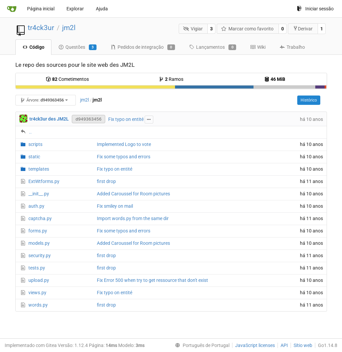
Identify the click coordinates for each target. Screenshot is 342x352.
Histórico (309, 100)
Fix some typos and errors (123, 156)
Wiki (258, 47)
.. (30, 132)
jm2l (68, 28)
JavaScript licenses (255, 345)
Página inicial (40, 8)
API (284, 345)
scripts (35, 144)
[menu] (200, 345)
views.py (37, 292)
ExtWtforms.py (43, 181)
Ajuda (102, 8)
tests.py (36, 268)
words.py (38, 305)
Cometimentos (67, 79)
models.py (39, 243)
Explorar (75, 8)
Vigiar (193, 28)
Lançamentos (212, 47)
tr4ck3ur (41, 28)
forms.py (37, 230)
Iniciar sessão (315, 8)
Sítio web (303, 345)
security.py (39, 255)
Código (33, 47)
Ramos (171, 79)
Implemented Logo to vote (124, 144)
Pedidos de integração (143, 47)
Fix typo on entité (126, 119)
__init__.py (38, 193)
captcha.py (40, 218)
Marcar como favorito (247, 28)
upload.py (38, 280)
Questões (77, 47)
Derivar (303, 28)
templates (38, 169)
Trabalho (292, 47)
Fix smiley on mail (115, 206)
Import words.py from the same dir (133, 218)
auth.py (36, 206)
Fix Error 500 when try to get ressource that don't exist (152, 280)
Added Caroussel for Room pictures (133, 193)
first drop (106, 181)
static (34, 156)
